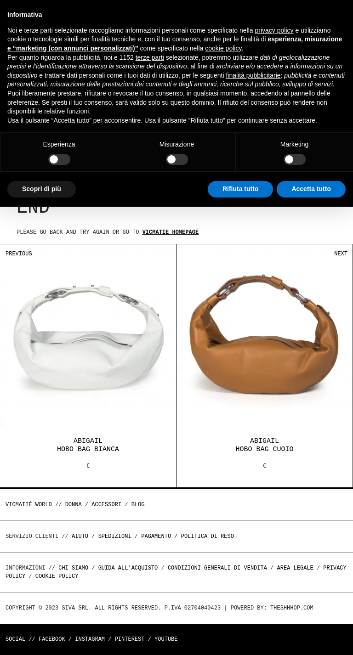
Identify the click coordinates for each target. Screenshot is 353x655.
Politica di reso (207, 536)
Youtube (165, 639)
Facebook (52, 639)
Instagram (90, 639)
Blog (138, 504)
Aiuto (80, 536)
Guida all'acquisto (128, 568)
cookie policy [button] (223, 48)
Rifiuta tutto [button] (240, 188)
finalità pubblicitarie (253, 75)
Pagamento (156, 536)
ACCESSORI (106, 504)
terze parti (150, 57)
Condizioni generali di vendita (217, 568)
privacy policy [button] (274, 30)
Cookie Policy (57, 576)
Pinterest (130, 639)
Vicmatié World (29, 504)
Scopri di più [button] (41, 188)
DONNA (73, 504)
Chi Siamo (73, 568)
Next (340, 254)
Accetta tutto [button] (311, 188)
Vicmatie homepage (170, 232)
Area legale (295, 568)
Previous (19, 254)
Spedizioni (114, 536)
